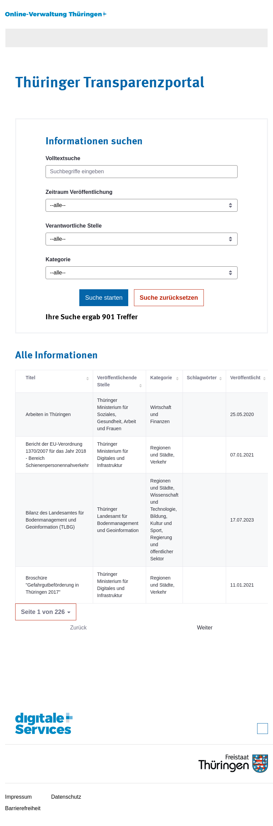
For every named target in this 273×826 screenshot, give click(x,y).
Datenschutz (66, 797)
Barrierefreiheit (22, 808)
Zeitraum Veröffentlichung (79, 192)
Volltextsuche (63, 158)
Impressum (18, 797)
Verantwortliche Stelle (74, 226)
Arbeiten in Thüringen (48, 414)
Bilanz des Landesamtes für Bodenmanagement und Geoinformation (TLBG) (55, 520)
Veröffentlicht (245, 377)
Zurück (78, 627)
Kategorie (58, 259)
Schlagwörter (202, 377)
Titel (30, 377)
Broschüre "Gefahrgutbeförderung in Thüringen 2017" (52, 585)
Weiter (205, 627)
